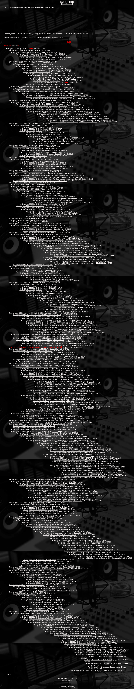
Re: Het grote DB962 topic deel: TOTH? (22, 266)
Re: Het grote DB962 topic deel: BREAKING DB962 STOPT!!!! (30, 424)
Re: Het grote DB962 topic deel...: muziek (23, 183)
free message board (70, 687)
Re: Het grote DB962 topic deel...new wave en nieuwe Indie (29, 233)
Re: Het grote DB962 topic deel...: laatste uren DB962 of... (29, 349)
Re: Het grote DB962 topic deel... (20, 124)
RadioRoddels (67, 4)
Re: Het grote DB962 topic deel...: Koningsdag (25, 170)
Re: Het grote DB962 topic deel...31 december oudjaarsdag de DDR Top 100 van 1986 (38, 420)
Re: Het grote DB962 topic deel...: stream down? (25, 224)
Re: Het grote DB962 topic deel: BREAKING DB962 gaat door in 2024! (65, 34)
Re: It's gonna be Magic (21, 220)
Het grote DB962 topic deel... (17, 49)
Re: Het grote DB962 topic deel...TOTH (22, 63)
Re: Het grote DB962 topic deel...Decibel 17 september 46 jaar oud (32, 88)
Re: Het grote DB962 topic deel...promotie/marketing (27, 585)
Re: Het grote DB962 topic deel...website (23, 570)
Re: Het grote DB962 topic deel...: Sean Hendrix (25, 517)
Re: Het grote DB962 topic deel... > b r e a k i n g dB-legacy (29, 363)
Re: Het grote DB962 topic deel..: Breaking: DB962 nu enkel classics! (32, 100)
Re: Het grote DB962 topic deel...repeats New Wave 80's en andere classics (35, 567)
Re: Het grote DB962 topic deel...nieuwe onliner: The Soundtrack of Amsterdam (36, 174)
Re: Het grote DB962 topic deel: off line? (23, 50)
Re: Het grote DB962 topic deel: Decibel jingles (80, 644)
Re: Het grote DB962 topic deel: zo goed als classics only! (29, 612)
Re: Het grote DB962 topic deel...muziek (23, 61)
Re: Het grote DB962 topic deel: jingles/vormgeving (26, 503)
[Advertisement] (17, 20)
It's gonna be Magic (16, 218)
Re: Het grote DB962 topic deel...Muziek (23, 145)
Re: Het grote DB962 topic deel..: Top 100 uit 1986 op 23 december (32, 479)
